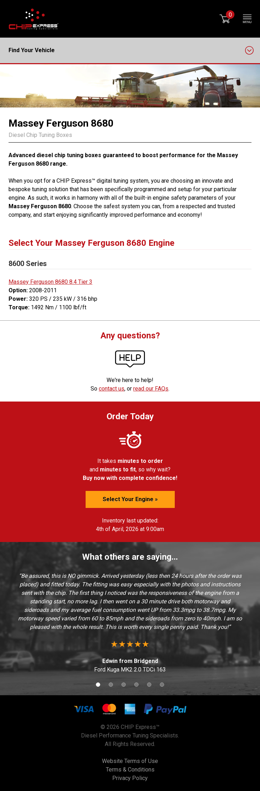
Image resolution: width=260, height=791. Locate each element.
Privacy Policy (130, 778)
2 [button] (111, 684)
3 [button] (123, 684)
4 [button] (136, 684)
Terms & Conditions (130, 769)
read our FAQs (150, 388)
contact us (111, 388)
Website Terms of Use (130, 761)
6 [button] (162, 684)
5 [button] (149, 684)
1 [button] (98, 684)
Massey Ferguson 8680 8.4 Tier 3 (50, 281)
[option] (130, 623)
